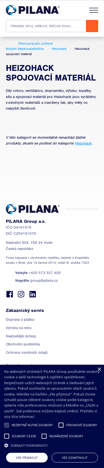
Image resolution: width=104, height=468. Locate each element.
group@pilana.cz (36, 280)
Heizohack (83, 143)
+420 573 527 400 (38, 272)
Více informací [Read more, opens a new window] (22, 416)
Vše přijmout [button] (27, 458)
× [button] (99, 370)
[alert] (52, 416)
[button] (6, 425)
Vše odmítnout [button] (75, 458)
